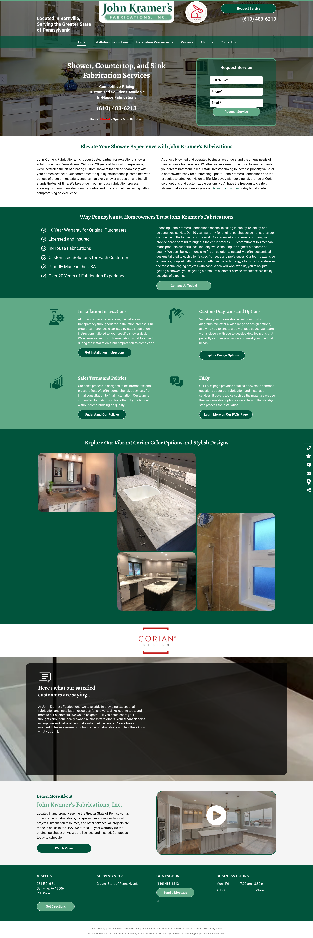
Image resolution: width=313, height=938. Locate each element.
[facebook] (158, 902)
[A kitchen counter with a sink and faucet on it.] (135, 502)
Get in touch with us (226, 188)
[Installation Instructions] (57, 326)
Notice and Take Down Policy (177, 928)
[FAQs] (176, 390)
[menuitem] (82, 42)
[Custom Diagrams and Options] (176, 323)
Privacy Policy (98, 928)
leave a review (64, 727)
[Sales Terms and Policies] (56, 390)
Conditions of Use (151, 928)
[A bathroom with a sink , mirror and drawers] (64, 482)
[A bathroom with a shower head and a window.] (158, 562)
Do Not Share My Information (124, 928)
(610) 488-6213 (259, 19)
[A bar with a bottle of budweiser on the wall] (202, 482)
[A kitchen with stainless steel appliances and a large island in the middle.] (89, 581)
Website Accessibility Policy (208, 928)
